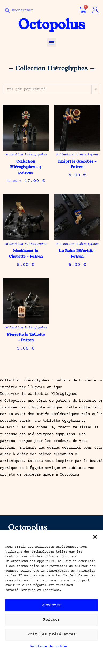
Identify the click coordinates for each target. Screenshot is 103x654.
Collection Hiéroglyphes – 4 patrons (25, 167)
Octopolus (51, 24)
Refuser (51, 623)
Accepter (51, 608)
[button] (95, 540)
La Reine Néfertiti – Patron (77, 253)
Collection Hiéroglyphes (25, 154)
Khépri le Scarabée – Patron (77, 164)
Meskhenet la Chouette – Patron (26, 253)
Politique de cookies (49, 650)
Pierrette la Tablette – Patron (26, 337)
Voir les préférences (52, 638)
